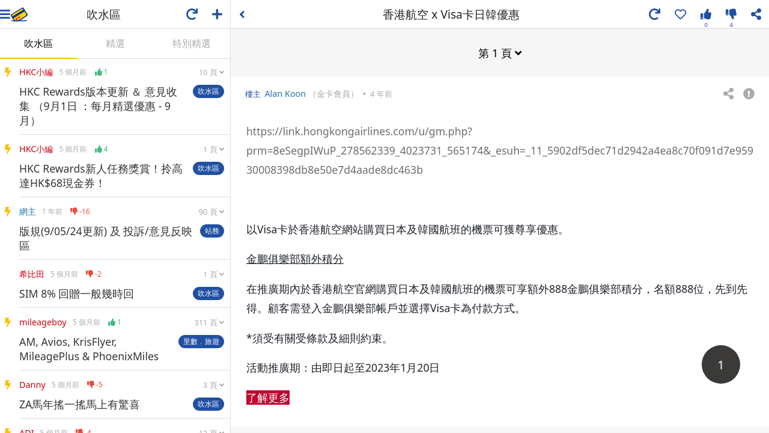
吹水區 (38, 43)
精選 (115, 43)
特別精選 (191, 43)
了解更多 (268, 397)
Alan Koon (285, 93)
